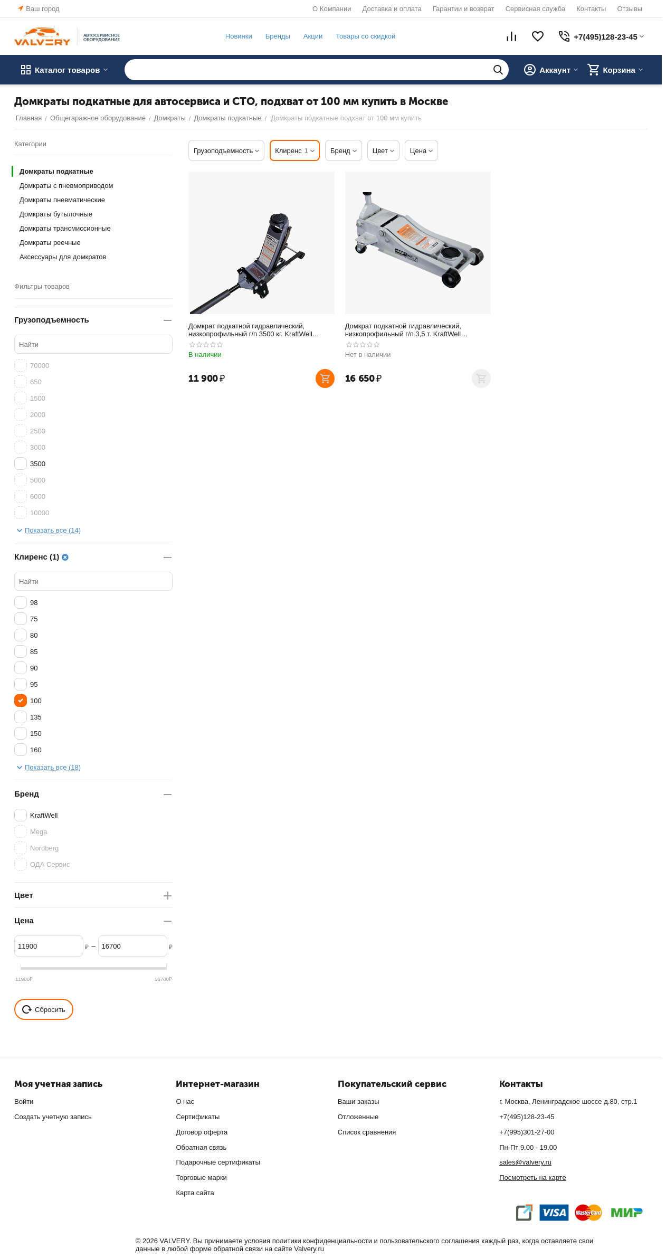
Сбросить (43, 1009)
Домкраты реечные (50, 243)
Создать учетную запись (53, 1117)
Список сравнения (367, 1132)
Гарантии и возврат (463, 9)
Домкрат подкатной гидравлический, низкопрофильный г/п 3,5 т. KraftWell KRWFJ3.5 (403, 330)
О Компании (331, 9)
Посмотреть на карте (532, 1177)
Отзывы (629, 9)
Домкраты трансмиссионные (65, 228)
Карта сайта (195, 1193)
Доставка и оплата (392, 9)
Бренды (276, 36)
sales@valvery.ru (525, 1162)
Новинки (237, 36)
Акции (311, 36)
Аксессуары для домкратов (63, 257)
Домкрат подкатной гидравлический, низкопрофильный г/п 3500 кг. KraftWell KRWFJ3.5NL (250, 330)
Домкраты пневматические (62, 200)
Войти (23, 1101)
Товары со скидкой (364, 36)
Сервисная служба (536, 9)
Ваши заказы (358, 1101)
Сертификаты (198, 1117)
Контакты (591, 9)
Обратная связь (201, 1147)
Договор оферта (201, 1132)
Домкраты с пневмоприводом (66, 186)
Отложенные (358, 1117)
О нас (185, 1101)
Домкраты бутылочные (56, 214)
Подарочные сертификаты (218, 1162)
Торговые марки (201, 1177)
